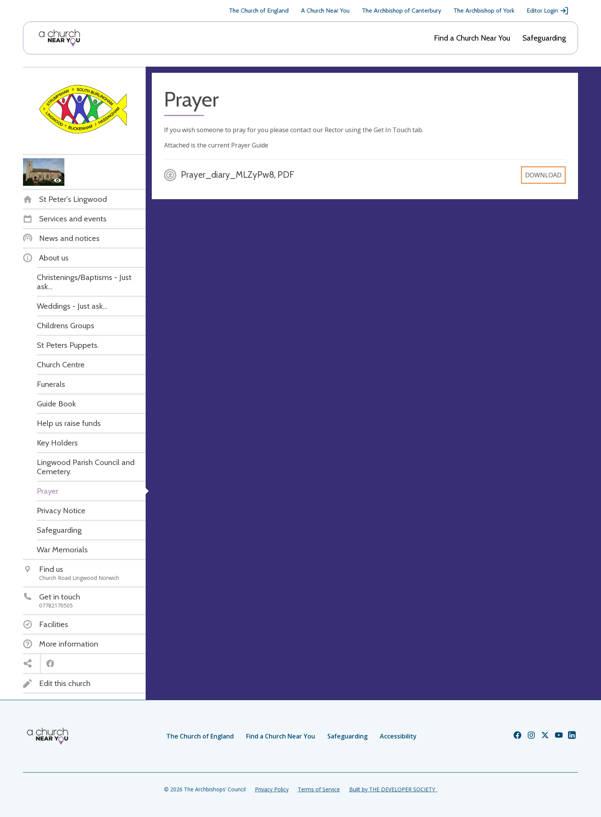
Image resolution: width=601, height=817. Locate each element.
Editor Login (548, 10)
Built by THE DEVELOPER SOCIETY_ (393, 789)
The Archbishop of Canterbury (401, 10)
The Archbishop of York (483, 10)
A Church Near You (325, 10)
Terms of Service (319, 789)
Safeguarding (544, 38)
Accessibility (398, 736)
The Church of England (259, 10)
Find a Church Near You (472, 38)
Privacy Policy (272, 789)
